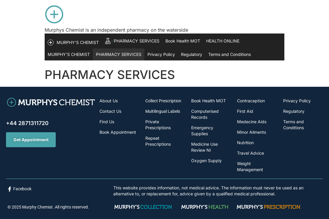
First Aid (245, 111)
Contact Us (110, 111)
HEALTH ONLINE (222, 40)
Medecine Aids (251, 121)
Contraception (251, 100)
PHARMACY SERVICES (118, 54)
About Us (108, 100)
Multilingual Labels (162, 111)
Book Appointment (117, 132)
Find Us (106, 121)
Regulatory (191, 54)
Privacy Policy (161, 54)
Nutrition (245, 142)
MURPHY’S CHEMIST (69, 54)
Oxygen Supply (206, 160)
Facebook (22, 188)
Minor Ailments (251, 132)
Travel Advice (250, 153)
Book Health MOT (182, 40)
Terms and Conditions (229, 54)
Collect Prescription (163, 100)
